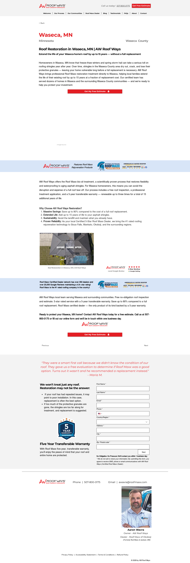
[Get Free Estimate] (141, 6)
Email (99, 400)
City (98, 434)
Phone (99, 409)
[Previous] (49, 345)
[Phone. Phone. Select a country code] (100, 414)
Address (100, 425)
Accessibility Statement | (87, 555)
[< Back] (46, 23)
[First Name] (122, 388)
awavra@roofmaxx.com (133, 482)
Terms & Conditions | (107, 555)
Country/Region (102, 417)
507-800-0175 (92, 482)
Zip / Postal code (103, 442)
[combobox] (123, 422)
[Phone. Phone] (125, 413)
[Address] (122, 430)
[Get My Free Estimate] (95, 91)
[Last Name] (122, 397)
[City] (122, 438)
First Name (101, 384)
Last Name (101, 392)
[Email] (122, 405)
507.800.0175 (123, 6)
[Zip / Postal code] (122, 447)
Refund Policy (122, 555)
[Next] (142, 345)
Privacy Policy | (69, 555)
